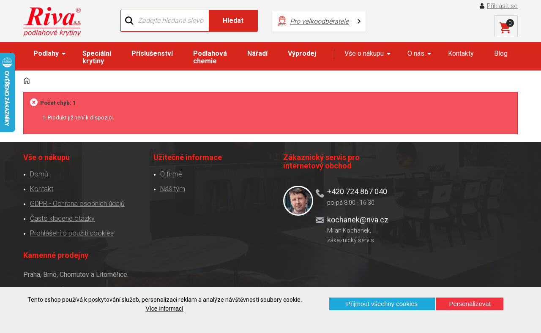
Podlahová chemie (210, 57)
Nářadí (257, 53)
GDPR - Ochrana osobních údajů (77, 203)
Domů (39, 174)
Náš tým (169, 188)
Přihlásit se (502, 6)
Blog (501, 53)
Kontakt (41, 188)
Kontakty (461, 53)
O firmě (167, 174)
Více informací (164, 308)
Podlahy (46, 53)
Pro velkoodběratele (317, 21)
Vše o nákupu (364, 53)
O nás (415, 53)
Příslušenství (152, 53)
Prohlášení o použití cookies (72, 233)
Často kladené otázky (62, 218)
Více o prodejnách (457, 273)
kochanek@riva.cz (350, 218)
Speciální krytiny (96, 57)
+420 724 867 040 (350, 191)
